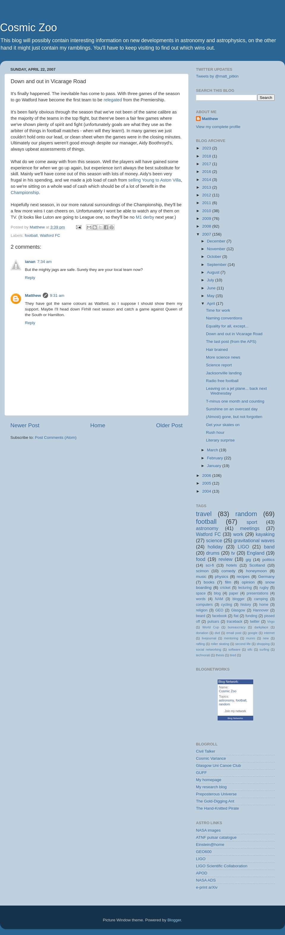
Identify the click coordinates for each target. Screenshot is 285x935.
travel (204, 514)
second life (243, 644)
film (228, 582)
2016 (207, 171)
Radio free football (222, 381)
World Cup (210, 627)
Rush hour (215, 432)
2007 (207, 234)
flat (236, 616)
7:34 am (44, 261)
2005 (207, 483)
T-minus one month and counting (235, 401)
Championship (25, 192)
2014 (207, 179)
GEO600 (204, 851)
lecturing (245, 588)
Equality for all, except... (227, 326)
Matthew (33, 295)
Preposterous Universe (216, 794)
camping (261, 599)
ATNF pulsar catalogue (216, 837)
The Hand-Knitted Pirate (217, 808)
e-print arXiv (207, 887)
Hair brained (217, 349)
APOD (201, 873)
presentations (257, 593)
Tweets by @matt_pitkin (217, 76)
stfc (250, 649)
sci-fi (210, 565)
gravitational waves (254, 540)
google (252, 633)
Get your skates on (223, 424)
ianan (30, 261)
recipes (243, 576)
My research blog (211, 787)
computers (204, 605)
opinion (248, 582)
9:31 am (57, 295)
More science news (223, 357)
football (31, 235)
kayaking (265, 534)
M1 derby (145, 217)
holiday (215, 546)
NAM (219, 599)
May (211, 296)
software (234, 649)
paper (233, 593)
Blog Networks (235, 718)
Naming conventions (224, 318)
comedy (228, 571)
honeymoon (256, 571)
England (255, 553)
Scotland (257, 565)
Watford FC (50, 235)
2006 (207, 475)
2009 (207, 218)
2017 (207, 164)
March (213, 450)
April (211, 303)
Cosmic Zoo (28, 27)
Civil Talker (205, 751)
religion (202, 610)
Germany (266, 576)
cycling (226, 605)
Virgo (271, 621)
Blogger (174, 920)
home (263, 605)
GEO (219, 610)
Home (97, 425)
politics (268, 559)
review (225, 559)
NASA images (208, 830)
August (214, 272)
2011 (207, 203)
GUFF (201, 772)
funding (251, 616)
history (245, 605)
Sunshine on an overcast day (232, 409)
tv (233, 553)
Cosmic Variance (211, 758)
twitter (254, 621)
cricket (225, 588)
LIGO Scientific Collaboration (221, 866)
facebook (219, 616)
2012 (207, 195)
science (214, 540)
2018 (207, 156)
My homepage (208, 780)
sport (251, 522)
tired (233, 655)
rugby (263, 588)
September (217, 264)
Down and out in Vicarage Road (234, 334)
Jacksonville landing (224, 373)
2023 (207, 148)
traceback (235, 621)
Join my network (235, 711)
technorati (203, 655)
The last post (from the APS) (231, 341)
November (217, 249)
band (269, 546)
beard (200, 616)
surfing (264, 649)
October (214, 256)
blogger (238, 599)
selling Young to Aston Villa (154, 180)
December (217, 241)
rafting (200, 644)
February (215, 458)
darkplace (261, 627)
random (246, 514)
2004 (207, 491)
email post (233, 633)
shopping (263, 644)
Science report (219, 365)
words (200, 599)
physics (221, 576)
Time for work (218, 310)
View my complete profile (218, 126)
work (238, 534)
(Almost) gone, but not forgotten (234, 416)
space (200, 593)
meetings (249, 528)
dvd (217, 633)
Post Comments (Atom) (56, 437)
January (214, 465)
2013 (207, 187)
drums (212, 553)
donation (202, 633)
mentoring (231, 638)
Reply (30, 277)
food (200, 559)
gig (248, 559)
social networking (208, 649)
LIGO (243, 546)
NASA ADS (206, 880)
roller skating (220, 644)
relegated (113, 99)
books (209, 582)
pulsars (213, 621)
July (211, 280)
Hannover (261, 610)
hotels (231, 565)
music (201, 576)
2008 (207, 226)
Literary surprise (220, 440)
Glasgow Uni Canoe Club (218, 765)
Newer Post (24, 425)
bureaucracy (236, 627)
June (212, 288)
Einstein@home (210, 844)
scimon (202, 571)
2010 (207, 211)
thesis (220, 655)
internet (269, 633)
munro (250, 638)
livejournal (209, 638)
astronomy (207, 528)
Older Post (169, 425)
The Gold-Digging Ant (215, 801)
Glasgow (238, 610)
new (266, 638)
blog (217, 593)
